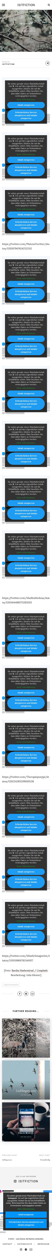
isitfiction (26, 5)
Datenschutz (24, 1244)
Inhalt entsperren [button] (26, 105)
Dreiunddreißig (45, 1160)
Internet (26, 23)
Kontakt (7, 1244)
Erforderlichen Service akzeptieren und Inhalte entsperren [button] (26, 115)
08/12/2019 (26, 37)
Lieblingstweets (11, 985)
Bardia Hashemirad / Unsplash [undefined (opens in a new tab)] (29, 970)
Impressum (43, 1244)
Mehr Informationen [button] (26, 99)
